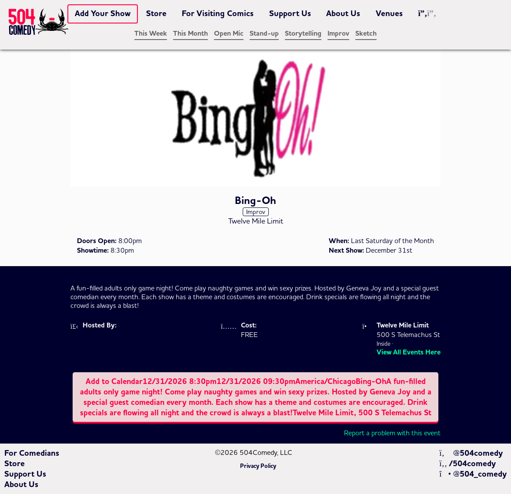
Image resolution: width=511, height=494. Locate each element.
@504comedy (470, 453)
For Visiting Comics (218, 13)
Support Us (290, 13)
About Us (343, 13)
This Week (150, 33)
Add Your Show (102, 13)
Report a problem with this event (392, 432)
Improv (338, 33)
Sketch (366, 33)
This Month (190, 33)
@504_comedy (473, 474)
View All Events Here (409, 352)
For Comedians (31, 453)
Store (156, 13)
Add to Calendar (255, 397)
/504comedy (467, 463)
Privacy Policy (258, 466)
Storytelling (303, 33)
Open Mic (229, 33)
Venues (389, 13)
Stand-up (264, 33)
